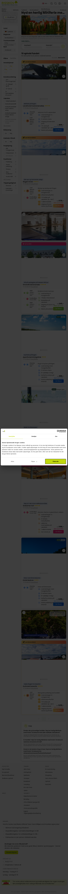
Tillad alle (56, 461)
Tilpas (34, 461)
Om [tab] (56, 436)
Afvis (12, 461)
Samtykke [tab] (12, 436)
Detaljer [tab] (34, 436)
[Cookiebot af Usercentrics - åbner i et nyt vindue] (58, 431)
